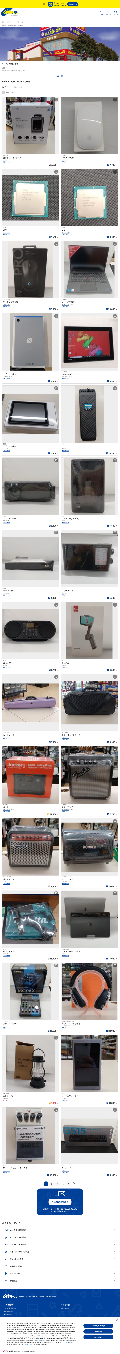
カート (63, 1315)
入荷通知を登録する (60, 1202)
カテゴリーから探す (10, 1309)
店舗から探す (8, 1315)
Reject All (98, 1331)
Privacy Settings (98, 1326)
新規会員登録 (65, 1309)
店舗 (7, 22)
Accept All (98, 1337)
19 (68, 1184)
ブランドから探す (9, 1312)
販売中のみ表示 (8, 92)
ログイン (63, 1312)
